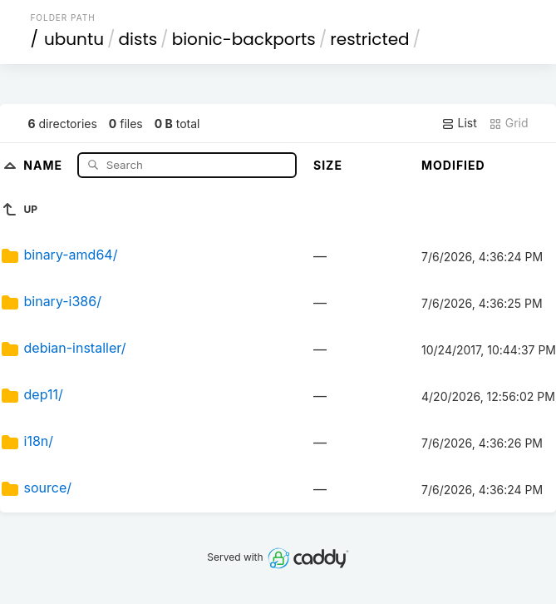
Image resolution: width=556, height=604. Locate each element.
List (459, 123)
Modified (453, 165)
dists (138, 39)
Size (327, 165)
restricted (369, 39)
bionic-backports (244, 39)
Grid (509, 123)
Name (44, 164)
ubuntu (74, 39)
